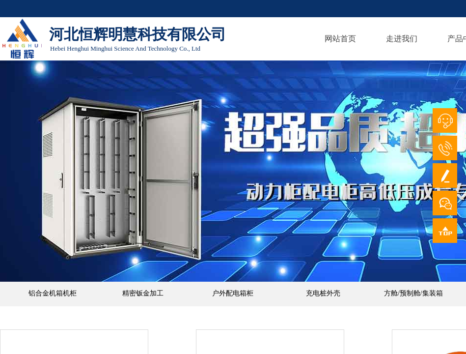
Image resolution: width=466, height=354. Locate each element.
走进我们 (401, 38)
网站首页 (340, 38)
